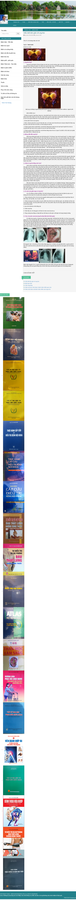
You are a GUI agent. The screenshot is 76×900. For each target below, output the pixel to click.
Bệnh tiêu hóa (5, 56)
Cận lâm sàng (5, 75)
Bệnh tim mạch (5, 45)
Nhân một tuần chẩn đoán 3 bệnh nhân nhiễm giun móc (38, 287)
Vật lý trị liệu (4, 86)
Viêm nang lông (28, 285)
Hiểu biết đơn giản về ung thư (32, 281)
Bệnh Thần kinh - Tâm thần (8, 64)
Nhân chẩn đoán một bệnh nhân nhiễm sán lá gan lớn (38, 289)
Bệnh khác (4, 78)
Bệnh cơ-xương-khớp (7, 49)
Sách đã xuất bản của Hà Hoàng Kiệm (10, 98)
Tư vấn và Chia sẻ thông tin (9, 93)
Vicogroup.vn (73, 897)
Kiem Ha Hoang (6, 102)
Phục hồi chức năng (7, 89)
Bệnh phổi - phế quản (7, 60)
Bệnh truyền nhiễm (6, 67)
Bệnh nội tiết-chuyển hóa (8, 53)
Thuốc (2, 82)
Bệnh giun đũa (28, 283)
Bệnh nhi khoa (5, 71)
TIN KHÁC (26, 277)
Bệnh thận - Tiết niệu (7, 42)
